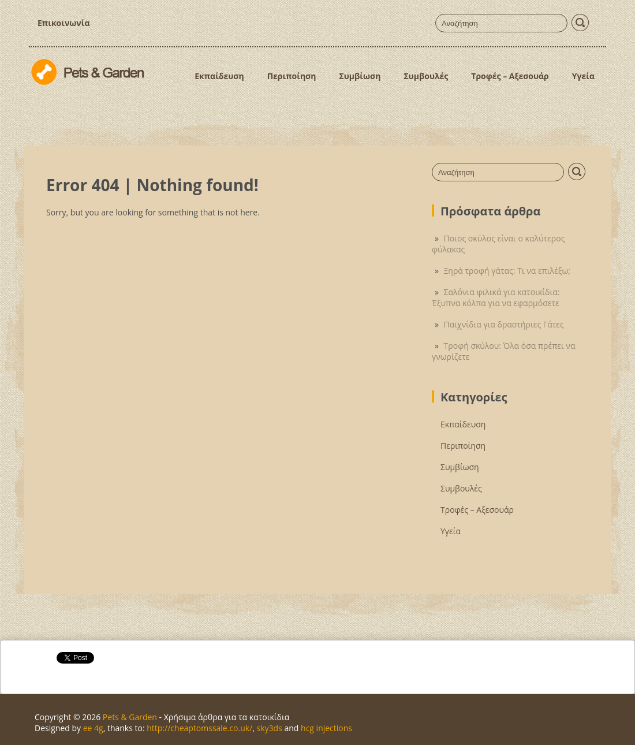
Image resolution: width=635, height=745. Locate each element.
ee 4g (93, 727)
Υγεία (583, 75)
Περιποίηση (291, 75)
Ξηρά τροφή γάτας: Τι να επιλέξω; (507, 270)
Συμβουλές (426, 75)
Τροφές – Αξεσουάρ (510, 75)
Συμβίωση (359, 75)
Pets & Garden (130, 717)
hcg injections (326, 727)
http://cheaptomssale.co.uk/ (199, 727)
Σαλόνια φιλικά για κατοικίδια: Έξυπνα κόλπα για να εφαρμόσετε (495, 297)
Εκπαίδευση (219, 75)
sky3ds (269, 727)
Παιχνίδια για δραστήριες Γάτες (504, 324)
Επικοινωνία (63, 22)
